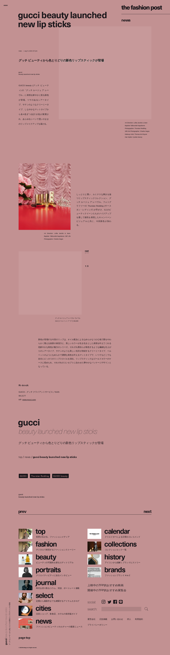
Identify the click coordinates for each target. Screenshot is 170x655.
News (125, 20)
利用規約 (139, 619)
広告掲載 (103, 619)
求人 (129, 619)
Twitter (109, 602)
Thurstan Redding (40, 475)
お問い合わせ (117, 619)
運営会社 (91, 619)
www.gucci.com (29, 399)
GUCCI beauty (60, 475)
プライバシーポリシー (97, 625)
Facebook (115, 602)
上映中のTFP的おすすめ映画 (105, 585)
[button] (98, 254)
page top (24, 637)
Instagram (103, 602)
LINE (121, 602)
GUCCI (23, 475)
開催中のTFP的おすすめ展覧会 (106, 590)
